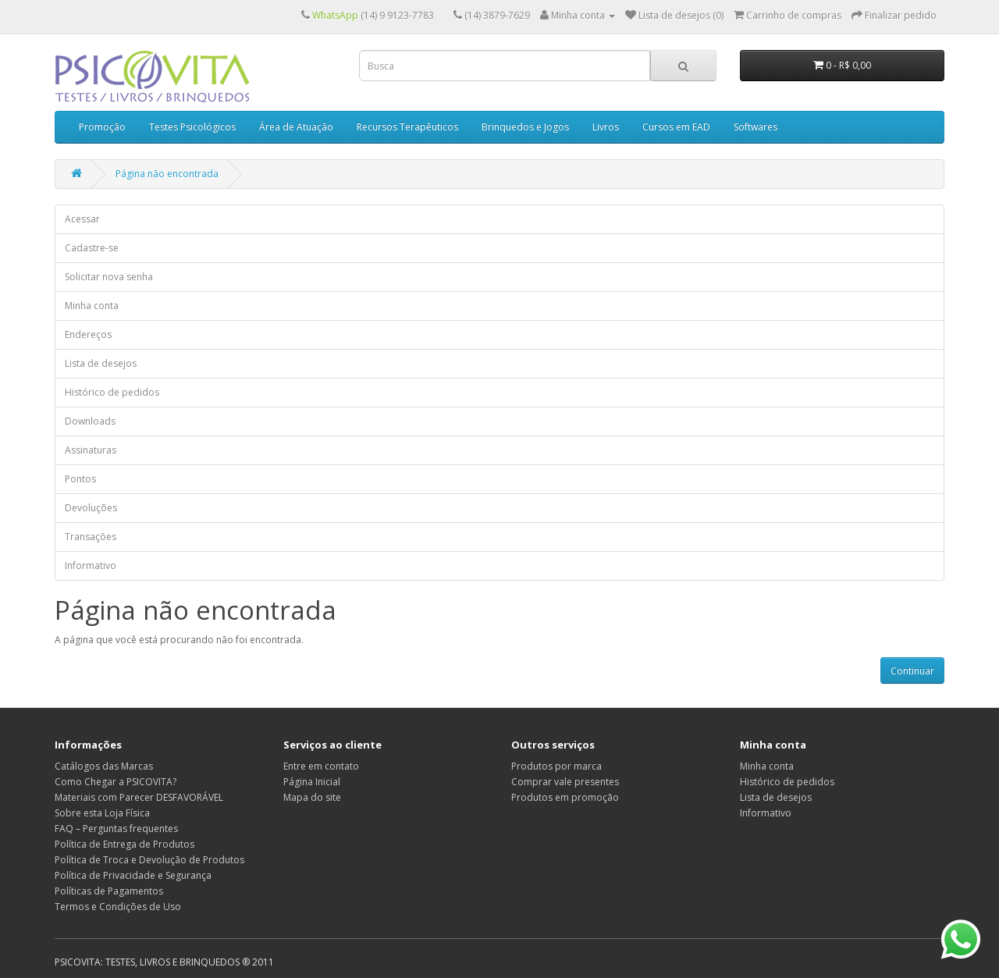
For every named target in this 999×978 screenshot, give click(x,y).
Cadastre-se (92, 247)
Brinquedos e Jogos (525, 126)
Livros (605, 126)
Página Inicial (311, 781)
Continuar (912, 670)
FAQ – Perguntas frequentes (116, 828)
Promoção (102, 126)
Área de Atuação (296, 126)
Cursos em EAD (676, 126)
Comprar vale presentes (565, 781)
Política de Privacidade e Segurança (133, 875)
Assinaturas (90, 450)
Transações (90, 536)
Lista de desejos (101, 363)
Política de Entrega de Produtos (124, 844)
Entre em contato (321, 766)
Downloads (90, 421)
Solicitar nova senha (109, 276)
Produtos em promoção (565, 797)
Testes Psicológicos (192, 126)
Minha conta (92, 305)
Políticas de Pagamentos (109, 891)
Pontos (80, 478)
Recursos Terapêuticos (407, 126)
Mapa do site (312, 797)
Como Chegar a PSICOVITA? (115, 781)
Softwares (755, 126)
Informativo (90, 565)
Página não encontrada (167, 173)
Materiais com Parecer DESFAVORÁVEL (139, 797)
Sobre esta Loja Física (102, 813)
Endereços (88, 334)
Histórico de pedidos (112, 392)
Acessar (82, 219)
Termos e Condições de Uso (118, 906)
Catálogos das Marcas (104, 766)
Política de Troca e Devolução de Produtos (149, 859)
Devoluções (91, 507)
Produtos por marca (556, 766)
